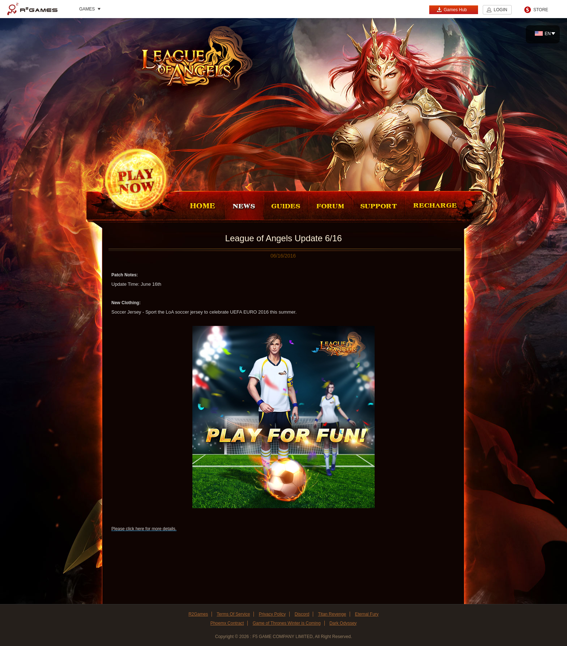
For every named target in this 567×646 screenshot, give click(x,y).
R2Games (32, 9)
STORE (540, 9)
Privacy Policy (272, 614)
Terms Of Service (233, 614)
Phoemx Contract (227, 623)
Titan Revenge (332, 614)
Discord (302, 614)
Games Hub (451, 9)
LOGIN (500, 9)
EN (543, 33)
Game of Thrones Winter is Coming (287, 623)
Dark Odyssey (343, 623)
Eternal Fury (366, 614)
